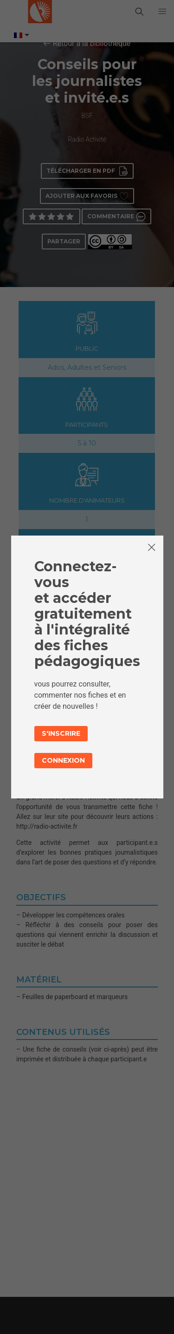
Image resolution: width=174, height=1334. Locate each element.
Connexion (63, 760)
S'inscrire (61, 733)
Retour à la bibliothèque (92, 43)
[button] (162, 11)
